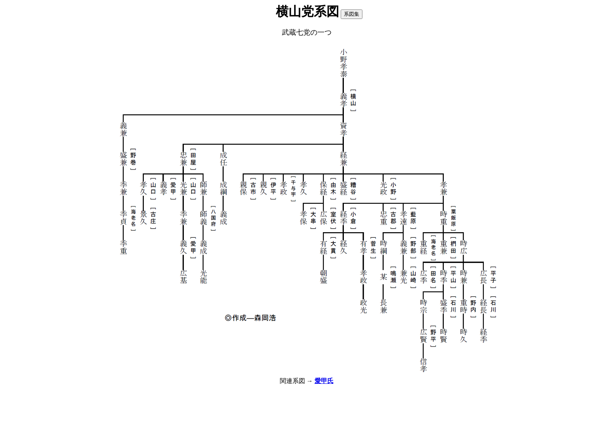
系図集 (351, 14)
